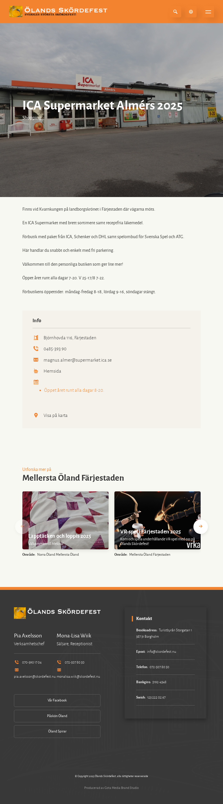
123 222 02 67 (156, 697)
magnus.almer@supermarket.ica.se (72, 360)
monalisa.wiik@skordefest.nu (78, 673)
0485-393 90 (50, 348)
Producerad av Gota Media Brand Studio (111, 788)
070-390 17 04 (28, 662)
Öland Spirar (57, 731)
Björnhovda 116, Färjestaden (65, 337)
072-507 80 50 (70, 662)
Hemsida (47, 371)
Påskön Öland (57, 716)
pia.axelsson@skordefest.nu (35, 673)
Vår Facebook (57, 700)
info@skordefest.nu (161, 652)
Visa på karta (50, 415)
